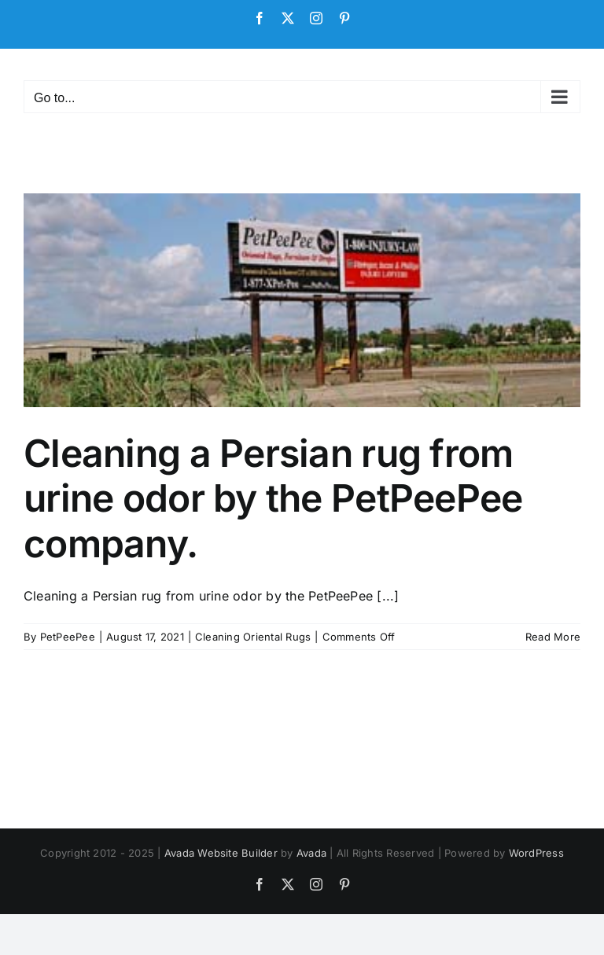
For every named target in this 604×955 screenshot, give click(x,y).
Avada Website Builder (221, 853)
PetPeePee (67, 636)
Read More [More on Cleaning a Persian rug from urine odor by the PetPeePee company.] (552, 636)
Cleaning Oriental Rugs (253, 636)
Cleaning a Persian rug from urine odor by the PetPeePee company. (273, 498)
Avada (311, 853)
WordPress (536, 853)
